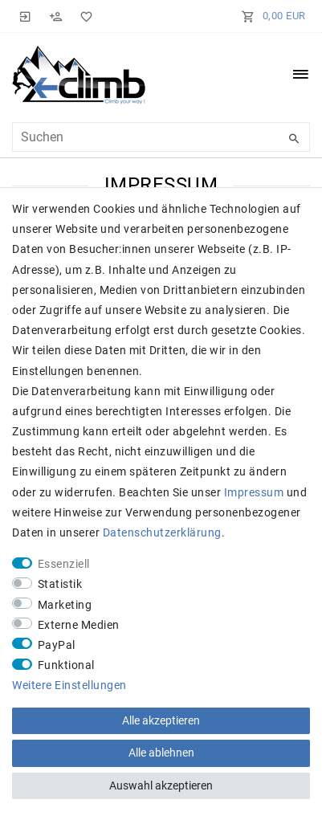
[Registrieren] (56, 16)
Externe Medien (79, 624)
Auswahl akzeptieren (161, 785)
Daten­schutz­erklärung (162, 532)
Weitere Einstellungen (69, 685)
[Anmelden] (25, 16)
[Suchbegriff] (161, 137)
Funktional (66, 665)
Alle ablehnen (161, 752)
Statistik (60, 583)
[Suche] (294, 139)
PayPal (56, 645)
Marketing (65, 604)
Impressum (254, 492)
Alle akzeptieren (161, 720)
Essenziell (64, 563)
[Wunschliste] (83, 16)
